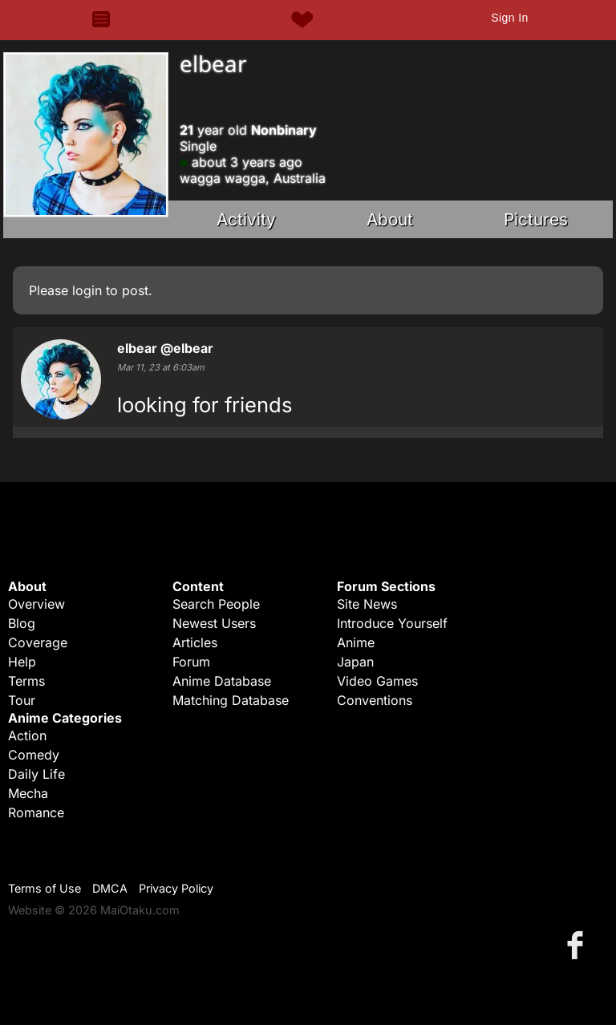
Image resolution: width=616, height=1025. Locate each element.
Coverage (37, 642)
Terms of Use (44, 888)
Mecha (28, 793)
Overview (36, 604)
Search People (216, 604)
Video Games (377, 681)
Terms (26, 681)
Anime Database (221, 681)
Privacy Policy (176, 888)
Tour (21, 700)
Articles (194, 642)
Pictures (536, 219)
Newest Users (214, 623)
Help (22, 662)
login (87, 290)
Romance (36, 812)
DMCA (110, 888)
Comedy (33, 755)
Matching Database (230, 700)
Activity (246, 219)
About (390, 219)
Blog (21, 623)
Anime (356, 642)
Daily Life (36, 774)
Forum (191, 662)
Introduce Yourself (392, 623)
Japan (355, 662)
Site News (367, 604)
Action (27, 735)
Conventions (374, 700)
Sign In (509, 17)
